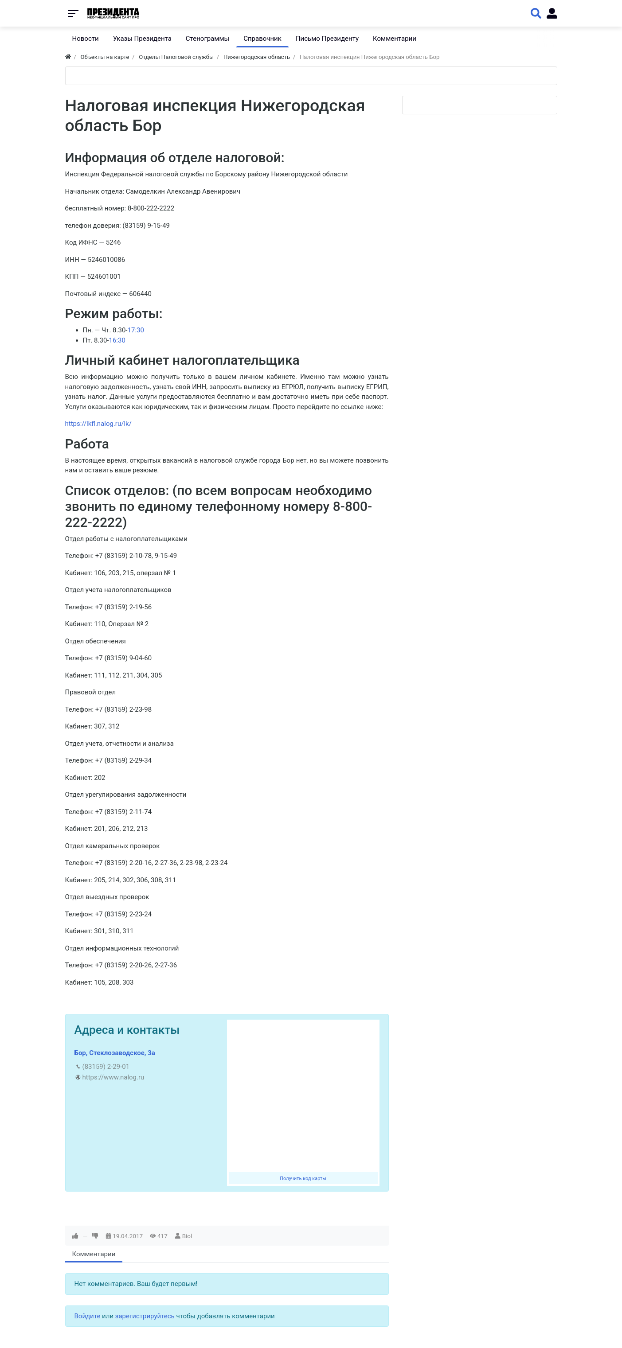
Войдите (87, 1316)
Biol (187, 1235)
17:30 (136, 330)
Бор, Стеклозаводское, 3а (114, 1053)
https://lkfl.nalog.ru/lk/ (98, 424)
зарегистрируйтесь (145, 1316)
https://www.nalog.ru (113, 1077)
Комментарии (94, 1254)
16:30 (117, 340)
